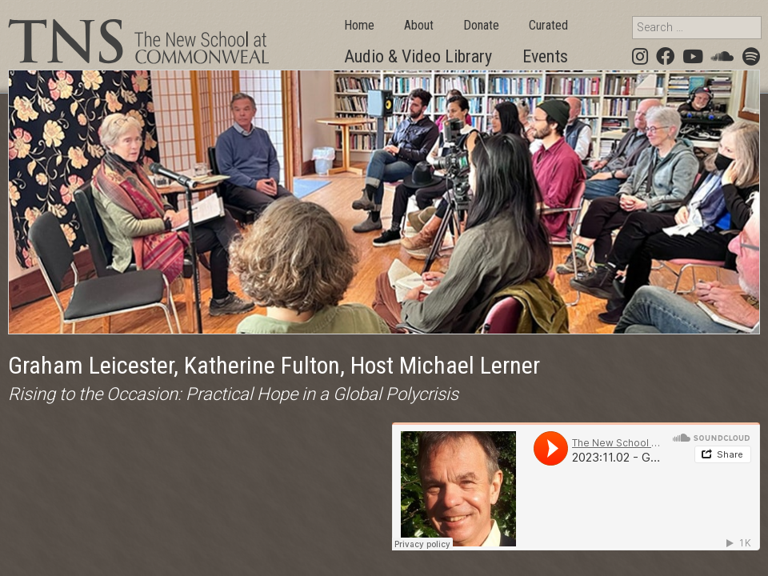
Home (359, 25)
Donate (481, 25)
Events (545, 56)
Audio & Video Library (418, 56)
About (419, 25)
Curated (548, 25)
